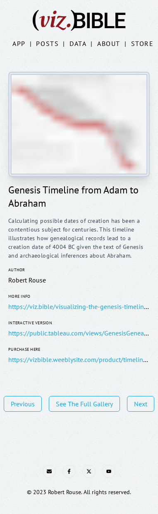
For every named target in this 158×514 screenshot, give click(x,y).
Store (142, 43)
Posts (47, 43)
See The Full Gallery (84, 404)
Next (140, 404)
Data (77, 43)
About (108, 43)
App (19, 43)
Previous (23, 404)
